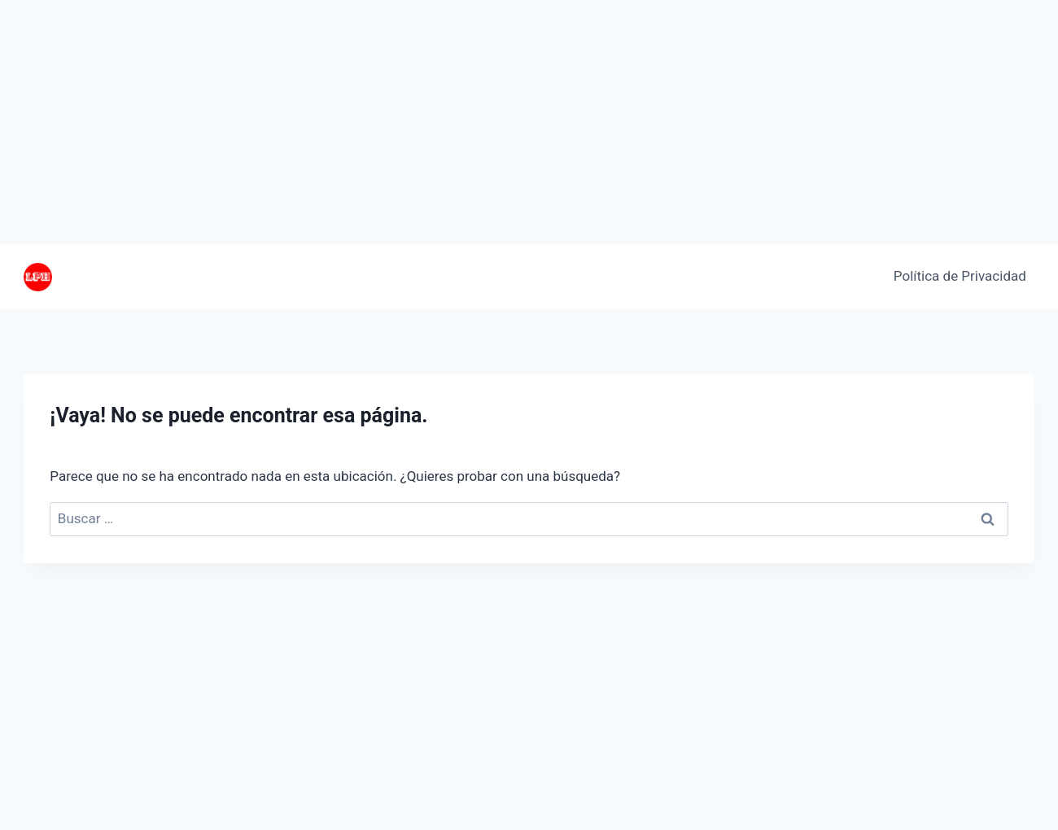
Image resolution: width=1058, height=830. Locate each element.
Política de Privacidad (960, 276)
